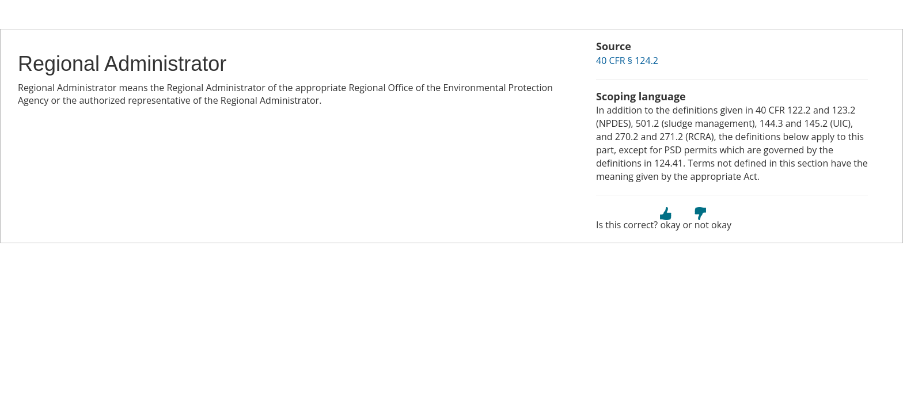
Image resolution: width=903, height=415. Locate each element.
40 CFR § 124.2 (627, 60)
